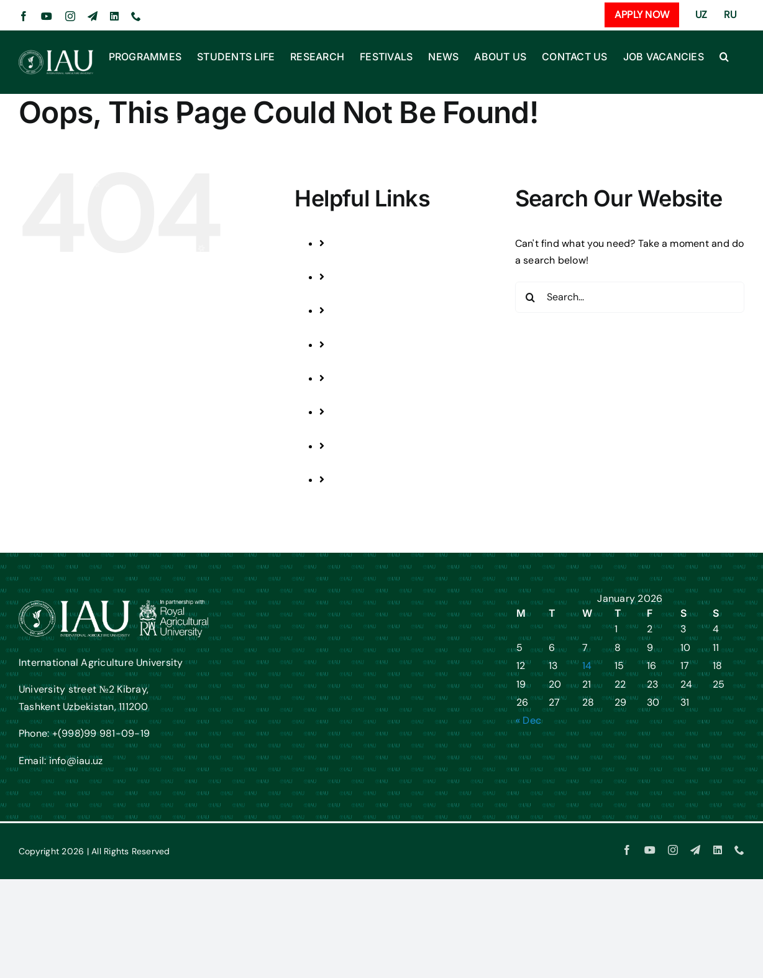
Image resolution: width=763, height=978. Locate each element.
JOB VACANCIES (381, 496)
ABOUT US (367, 429)
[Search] (530, 297)
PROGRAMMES (378, 260)
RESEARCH (369, 327)
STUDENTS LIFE (379, 293)
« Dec (528, 720)
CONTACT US (374, 462)
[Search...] (629, 297)
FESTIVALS (368, 361)
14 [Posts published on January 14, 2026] (587, 665)
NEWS (358, 395)
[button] (724, 56)
